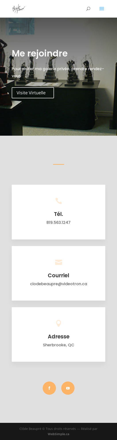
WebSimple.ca (58, 434)
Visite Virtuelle (31, 93)
